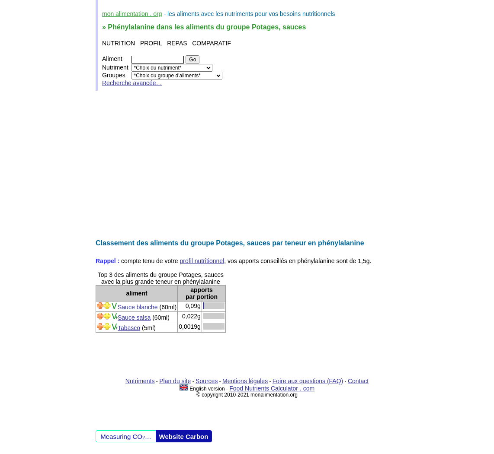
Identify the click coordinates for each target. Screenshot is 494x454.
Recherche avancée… (132, 82)
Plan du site (175, 381)
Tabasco (129, 327)
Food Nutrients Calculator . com (271, 388)
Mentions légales (245, 381)
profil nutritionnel (202, 260)
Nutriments (140, 381)
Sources (207, 381)
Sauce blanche (138, 307)
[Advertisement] (247, 165)
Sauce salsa (134, 317)
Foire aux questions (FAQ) (308, 381)
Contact (358, 381)
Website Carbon (184, 436)
